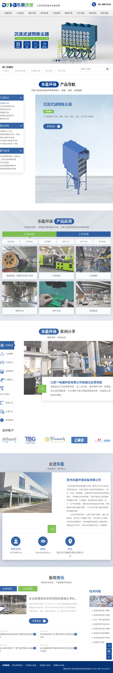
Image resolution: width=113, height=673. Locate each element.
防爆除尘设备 (59, 665)
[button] (54, 60)
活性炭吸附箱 (17, 665)
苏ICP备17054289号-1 (102, 669)
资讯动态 (93, 13)
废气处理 (44, 13)
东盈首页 (8, 13)
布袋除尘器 (35, 71)
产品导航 (67, 84)
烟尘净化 (32, 13)
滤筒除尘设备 (45, 665)
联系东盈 (104, 13)
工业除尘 (20, 13)
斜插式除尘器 (20, 71)
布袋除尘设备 (31, 665)
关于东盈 (80, 13)
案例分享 (68, 13)
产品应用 (56, 13)
